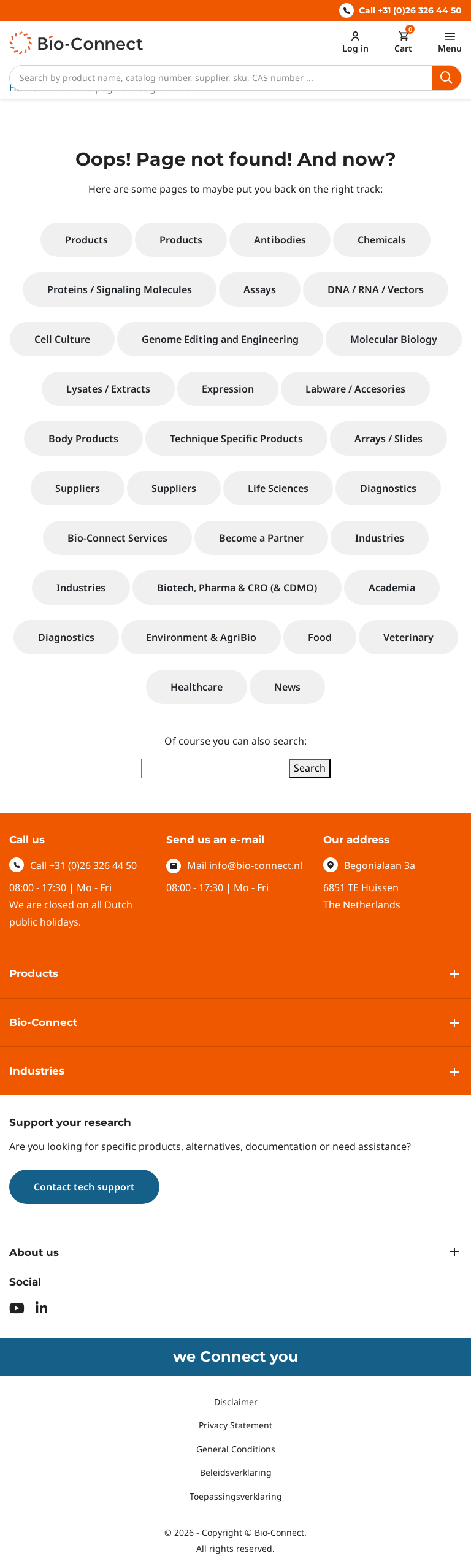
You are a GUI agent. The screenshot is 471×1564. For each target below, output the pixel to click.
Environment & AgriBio (201, 637)
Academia (392, 587)
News (287, 687)
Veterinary (408, 637)
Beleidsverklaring (236, 1472)
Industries (379, 538)
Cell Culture (62, 339)
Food (320, 637)
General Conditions (235, 1449)
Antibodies (280, 240)
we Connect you (235, 1356)
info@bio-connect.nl (255, 865)
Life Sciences (278, 488)
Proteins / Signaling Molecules (119, 289)
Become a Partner (261, 538)
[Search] (221, 78)
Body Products (83, 438)
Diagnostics (388, 488)
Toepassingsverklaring (236, 1496)
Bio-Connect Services (117, 538)
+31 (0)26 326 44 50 (93, 865)
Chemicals (382, 240)
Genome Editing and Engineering (220, 339)
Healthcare (196, 687)
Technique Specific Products (236, 438)
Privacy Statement (235, 1425)
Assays (259, 289)
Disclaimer (236, 1402)
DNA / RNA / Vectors (375, 289)
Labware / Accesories (355, 389)
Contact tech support (84, 1187)
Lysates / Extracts (108, 389)
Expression (228, 389)
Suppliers (77, 488)
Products (86, 240)
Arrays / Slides (388, 438)
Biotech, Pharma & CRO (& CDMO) (237, 587)
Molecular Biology (393, 339)
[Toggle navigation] (450, 42)
